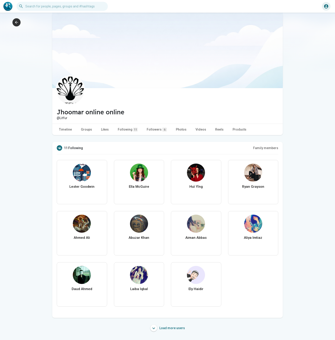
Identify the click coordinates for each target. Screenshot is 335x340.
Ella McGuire (139, 187)
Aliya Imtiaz (253, 238)
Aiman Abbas (196, 238)
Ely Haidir (196, 289)
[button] (62, 6)
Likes (105, 129)
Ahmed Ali (82, 238)
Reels (219, 129)
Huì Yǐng (196, 187)
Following (128, 129)
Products (239, 129)
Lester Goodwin (81, 187)
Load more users (167, 328)
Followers (157, 129)
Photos (181, 129)
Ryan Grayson (253, 187)
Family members (265, 148)
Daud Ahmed (82, 289)
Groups (86, 129)
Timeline (65, 129)
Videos (201, 129)
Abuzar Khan (139, 238)
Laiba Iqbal (139, 289)
